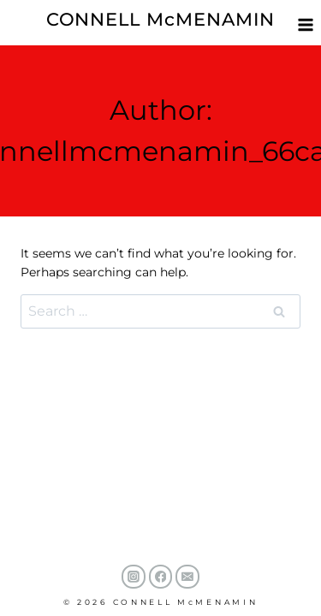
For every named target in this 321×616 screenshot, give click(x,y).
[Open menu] (305, 24)
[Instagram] (134, 577)
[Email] (187, 577)
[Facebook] (161, 577)
